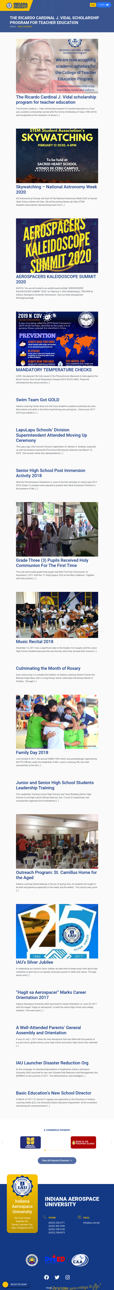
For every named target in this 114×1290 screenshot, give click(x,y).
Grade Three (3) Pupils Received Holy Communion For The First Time (52, 563)
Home (13, 26)
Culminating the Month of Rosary (48, 668)
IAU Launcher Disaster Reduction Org (52, 1062)
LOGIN (104, 5)
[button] (2, 1142)
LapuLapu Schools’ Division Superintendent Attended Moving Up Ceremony (51, 435)
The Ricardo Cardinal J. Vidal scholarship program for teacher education (56, 99)
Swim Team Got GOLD (37, 399)
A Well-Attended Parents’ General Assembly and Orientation (48, 1030)
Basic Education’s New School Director (53, 1093)
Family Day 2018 (32, 752)
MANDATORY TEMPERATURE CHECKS (54, 369)
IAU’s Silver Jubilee (34, 962)
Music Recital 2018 (34, 641)
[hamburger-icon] (93, 5)
